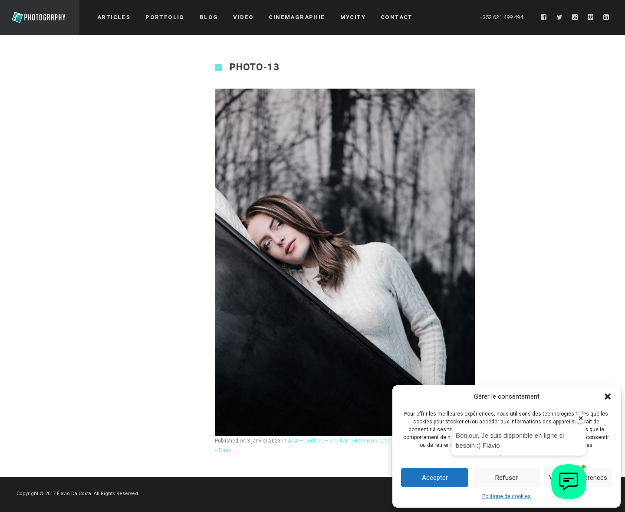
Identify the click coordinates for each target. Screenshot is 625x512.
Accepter (435, 478)
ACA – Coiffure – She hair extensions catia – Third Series (356, 441)
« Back (223, 450)
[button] (607, 396)
